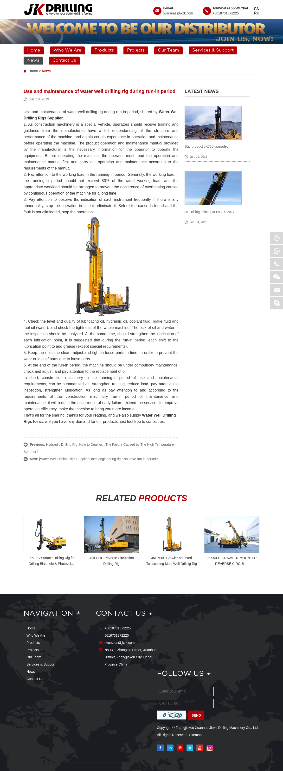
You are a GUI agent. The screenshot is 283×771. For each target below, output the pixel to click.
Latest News (202, 91)
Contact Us (64, 60)
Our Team (168, 50)
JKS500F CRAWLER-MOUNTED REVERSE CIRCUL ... (232, 561)
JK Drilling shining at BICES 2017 (210, 212)
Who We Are (67, 50)
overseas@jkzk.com (178, 13)
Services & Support (213, 50)
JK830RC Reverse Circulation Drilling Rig (111, 561)
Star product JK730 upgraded (207, 146)
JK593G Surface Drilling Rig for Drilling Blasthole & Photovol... (51, 561)
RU (256, 13)
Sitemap (195, 735)
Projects (136, 50)
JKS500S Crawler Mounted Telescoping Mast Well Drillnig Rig (171, 561)
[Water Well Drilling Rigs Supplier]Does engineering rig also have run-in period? (98, 459)
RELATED (141, 498)
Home (33, 50)
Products (104, 50)
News (33, 60)
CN (256, 9)
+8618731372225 (225, 13)
